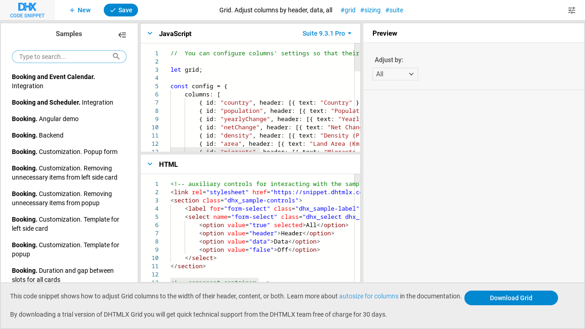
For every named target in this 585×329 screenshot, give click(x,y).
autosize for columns (369, 296)
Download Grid (511, 297)
